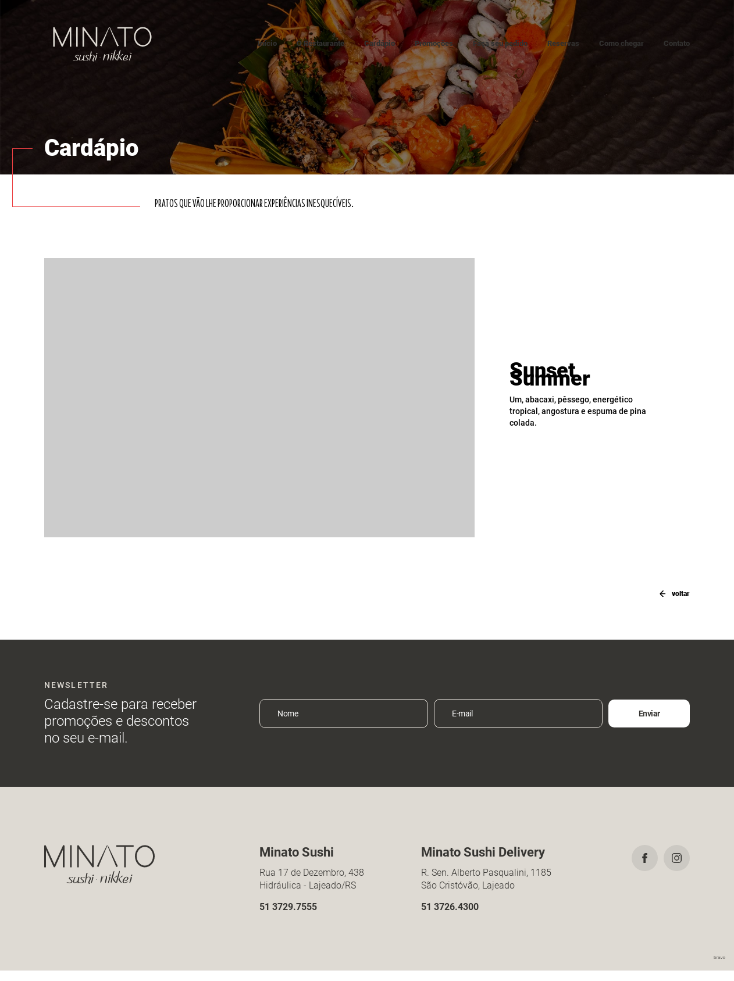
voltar (670, 593)
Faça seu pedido (500, 43)
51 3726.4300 (450, 916)
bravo (719, 968)
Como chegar (621, 43)
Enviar (649, 724)
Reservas (563, 43)
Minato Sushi (102, 43)
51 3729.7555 (288, 916)
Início (267, 43)
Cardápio (379, 43)
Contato (677, 43)
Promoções (434, 43)
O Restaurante (320, 43)
